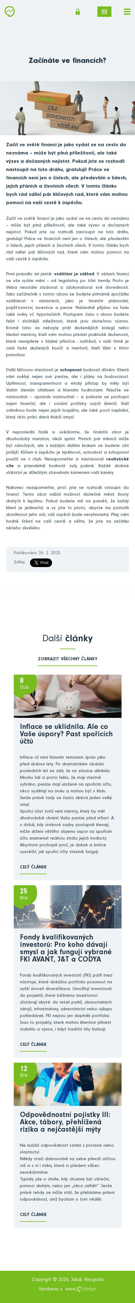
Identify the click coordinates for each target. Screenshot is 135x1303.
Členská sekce (77, 11)
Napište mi (104, 12)
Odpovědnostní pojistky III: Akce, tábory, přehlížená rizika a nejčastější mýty (65, 1123)
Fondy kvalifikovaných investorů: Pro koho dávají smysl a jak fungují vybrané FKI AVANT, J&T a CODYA (66, 949)
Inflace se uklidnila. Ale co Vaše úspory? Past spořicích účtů (66, 735)
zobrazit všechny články (67, 659)
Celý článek (33, 867)
